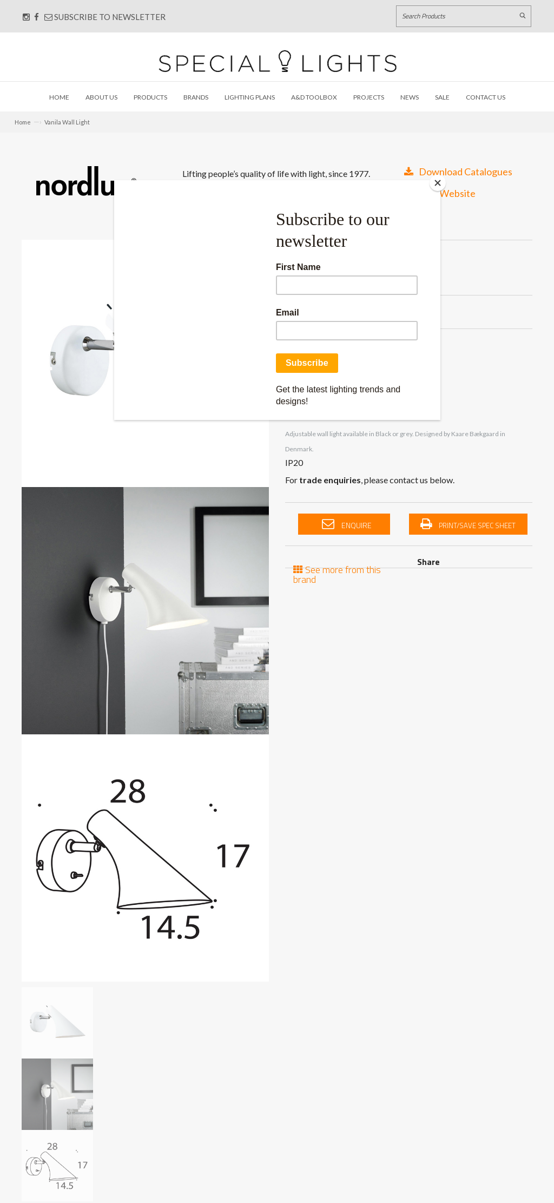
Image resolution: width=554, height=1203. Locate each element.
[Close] (438, 183)
